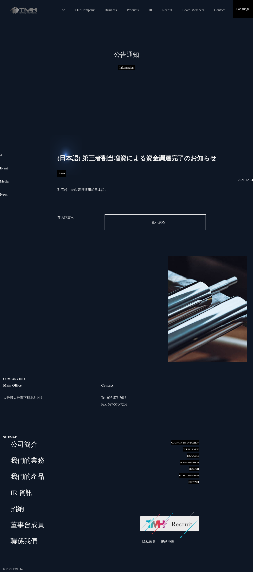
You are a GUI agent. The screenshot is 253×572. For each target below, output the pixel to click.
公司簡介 (24, 444)
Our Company (85, 10)
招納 (17, 509)
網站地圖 (167, 541)
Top (62, 10)
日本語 (99, 190)
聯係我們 (24, 541)
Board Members (193, 10)
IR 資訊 (21, 492)
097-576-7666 (116, 397)
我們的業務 (27, 460)
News (4, 194)
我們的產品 (27, 476)
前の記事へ (65, 217)
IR (150, 10)
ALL (3, 155)
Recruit (167, 10)
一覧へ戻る (156, 222)
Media (4, 181)
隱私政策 (149, 541)
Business (111, 10)
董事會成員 (27, 525)
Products (133, 10)
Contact (219, 10)
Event (4, 168)
